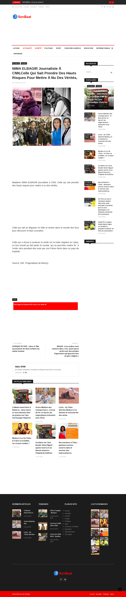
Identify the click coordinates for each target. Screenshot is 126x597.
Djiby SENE (20, 367)
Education (88, 48)
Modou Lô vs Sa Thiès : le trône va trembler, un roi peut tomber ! (22, 440)
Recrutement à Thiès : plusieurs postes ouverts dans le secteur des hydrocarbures (68, 448)
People (67, 519)
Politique (41, 7)
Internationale (103, 48)
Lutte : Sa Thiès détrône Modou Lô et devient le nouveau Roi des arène (105, 139)
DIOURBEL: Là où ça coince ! (33, 2)
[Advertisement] (76, 27)
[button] (110, 2)
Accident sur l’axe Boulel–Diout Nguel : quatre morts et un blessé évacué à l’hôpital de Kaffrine (44, 448)
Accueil (26, 7)
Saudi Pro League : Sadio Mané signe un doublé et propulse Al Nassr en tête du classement (106, 226)
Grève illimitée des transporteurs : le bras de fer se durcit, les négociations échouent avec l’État (45, 412)
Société (38, 48)
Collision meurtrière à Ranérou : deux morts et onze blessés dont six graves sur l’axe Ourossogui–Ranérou (21, 412)
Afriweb (27, 594)
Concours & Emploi (72, 48)
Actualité (33, 7)
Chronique (17, 54)
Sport (48, 7)
